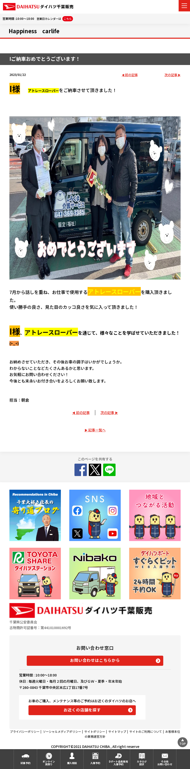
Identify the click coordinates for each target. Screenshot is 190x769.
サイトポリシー (94, 731)
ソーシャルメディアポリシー (62, 731)
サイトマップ (117, 731)
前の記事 (131, 75)
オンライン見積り (49, 763)
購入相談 (72, 763)
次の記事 (171, 75)
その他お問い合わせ (164, 763)
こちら (68, 19)
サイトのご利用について (145, 731)
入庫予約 (95, 763)
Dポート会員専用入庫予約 (118, 763)
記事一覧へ (97, 429)
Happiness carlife (34, 30)
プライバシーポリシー (25, 731)
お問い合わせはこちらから (95, 660)
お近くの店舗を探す (82, 710)
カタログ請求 (142, 763)
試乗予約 (25, 763)
